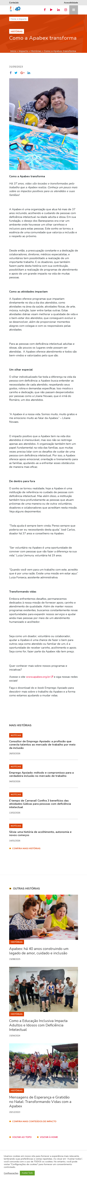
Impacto (23, 19)
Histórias (36, 51)
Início (13, 51)
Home (13, 19)
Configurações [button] (11, 1173)
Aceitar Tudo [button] (27, 1173)
